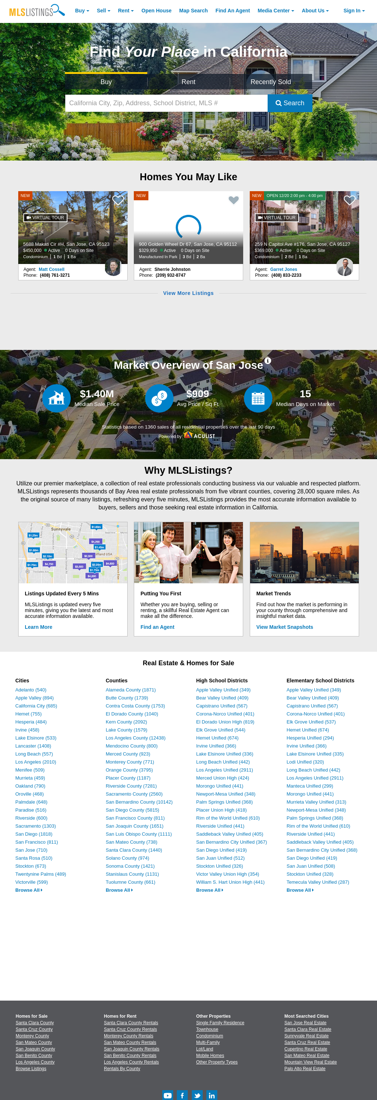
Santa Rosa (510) (34, 858)
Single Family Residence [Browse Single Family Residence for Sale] (220, 1022)
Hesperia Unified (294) (310, 738)
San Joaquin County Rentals (131, 1049)
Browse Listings (31, 1068)
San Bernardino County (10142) (139, 802)
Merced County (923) (128, 754)
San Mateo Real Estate (306, 1055)
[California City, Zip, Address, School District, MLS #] (166, 103)
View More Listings (188, 293)
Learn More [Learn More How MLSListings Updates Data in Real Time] (38, 627)
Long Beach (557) (34, 754)
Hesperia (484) (31, 722)
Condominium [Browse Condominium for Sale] (209, 1035)
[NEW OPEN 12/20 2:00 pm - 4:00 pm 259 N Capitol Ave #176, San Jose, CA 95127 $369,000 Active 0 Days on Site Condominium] (304, 227)
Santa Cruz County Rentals (130, 1029)
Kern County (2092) (126, 722)
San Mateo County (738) (132, 842)
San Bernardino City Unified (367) (231, 842)
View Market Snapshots (284, 627)
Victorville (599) (31, 882)
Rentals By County (122, 1068)
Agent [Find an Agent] (232, 10)
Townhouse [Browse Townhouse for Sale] (207, 1029)
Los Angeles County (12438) (136, 738)
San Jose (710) (31, 850)
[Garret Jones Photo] (345, 264)
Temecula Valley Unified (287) (318, 882)
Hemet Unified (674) (217, 738)
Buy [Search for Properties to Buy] (106, 82)
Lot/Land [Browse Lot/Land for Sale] (204, 1049)
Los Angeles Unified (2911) (224, 770)
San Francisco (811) (36, 842)
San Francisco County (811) (135, 818)
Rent (123, 10)
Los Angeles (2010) (35, 762)
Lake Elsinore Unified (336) (224, 754)
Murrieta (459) (30, 778)
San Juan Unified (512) (220, 858)
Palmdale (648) (31, 802)
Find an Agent (158, 627)
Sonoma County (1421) (130, 866)
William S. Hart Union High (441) (230, 882)
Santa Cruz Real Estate (307, 1042)
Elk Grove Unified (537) (311, 722)
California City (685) (36, 706)
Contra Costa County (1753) (135, 706)
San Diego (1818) (34, 834)
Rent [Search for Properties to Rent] (188, 82)
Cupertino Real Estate (305, 1049)
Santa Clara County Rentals (131, 1022)
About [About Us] (313, 10)
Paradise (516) (30, 810)
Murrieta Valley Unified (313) (316, 802)
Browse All (29, 890)
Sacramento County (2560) (134, 794)
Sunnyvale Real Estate (306, 1035)
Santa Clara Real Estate (307, 1029)
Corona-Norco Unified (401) (225, 714)
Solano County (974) (127, 858)
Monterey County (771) (130, 762)
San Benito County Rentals (130, 1055)
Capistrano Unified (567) (222, 706)
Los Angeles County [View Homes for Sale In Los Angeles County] (35, 1062)
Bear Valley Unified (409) (222, 698)
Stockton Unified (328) (310, 874)
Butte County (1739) (127, 698)
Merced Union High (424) (222, 778)
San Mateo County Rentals (130, 1042)
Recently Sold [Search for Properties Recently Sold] (270, 82)
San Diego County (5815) (132, 810)
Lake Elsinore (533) (36, 738)
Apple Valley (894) (34, 698)
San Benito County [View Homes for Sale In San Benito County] (34, 1055)
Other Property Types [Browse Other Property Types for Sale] (217, 1062)
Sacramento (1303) (35, 826)
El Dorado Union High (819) (225, 722)
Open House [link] (156, 10)
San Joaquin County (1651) (134, 826)
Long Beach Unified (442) (223, 762)
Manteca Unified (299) (310, 786)
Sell (101, 10)
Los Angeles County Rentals (131, 1062)
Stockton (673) (30, 866)
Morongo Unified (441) (219, 786)
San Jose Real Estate (305, 1022)
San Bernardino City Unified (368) (322, 850)
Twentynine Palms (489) (40, 874)
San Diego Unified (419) (221, 850)
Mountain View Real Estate (310, 1062)
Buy (80, 10)
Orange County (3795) (129, 770)
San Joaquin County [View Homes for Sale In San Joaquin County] (35, 1049)
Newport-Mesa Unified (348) (226, 794)
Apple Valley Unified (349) (223, 690)
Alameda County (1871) (131, 690)
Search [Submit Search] (290, 103)
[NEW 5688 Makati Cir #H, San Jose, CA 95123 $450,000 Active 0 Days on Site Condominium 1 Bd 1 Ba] (73, 227)
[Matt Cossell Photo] (113, 264)
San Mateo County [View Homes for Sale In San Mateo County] (34, 1042)
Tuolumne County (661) (130, 882)
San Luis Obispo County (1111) (139, 834)
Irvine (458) (27, 730)
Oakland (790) (30, 786)
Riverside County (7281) (131, 786)
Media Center (274, 10)
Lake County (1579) (126, 730)
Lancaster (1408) (33, 746)
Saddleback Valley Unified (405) (229, 834)
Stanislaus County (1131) (132, 874)
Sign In (352, 10)
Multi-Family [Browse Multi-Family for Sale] (208, 1042)
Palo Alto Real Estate (305, 1068)
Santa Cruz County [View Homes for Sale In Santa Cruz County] (34, 1029)
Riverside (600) (31, 818)
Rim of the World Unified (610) (228, 818)
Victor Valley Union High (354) (227, 874)
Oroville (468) (29, 794)
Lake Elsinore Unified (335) (315, 754)
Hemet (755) (28, 714)
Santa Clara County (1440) (134, 850)
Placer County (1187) (128, 778)
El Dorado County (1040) (132, 714)
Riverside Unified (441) (220, 826)
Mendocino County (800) (132, 746)
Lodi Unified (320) (305, 762)
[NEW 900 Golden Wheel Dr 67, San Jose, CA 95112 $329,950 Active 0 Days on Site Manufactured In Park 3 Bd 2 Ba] (188, 227)
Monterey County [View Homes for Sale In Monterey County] (32, 1035)
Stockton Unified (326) (219, 866)
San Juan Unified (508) (311, 866)
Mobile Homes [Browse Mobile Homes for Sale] (210, 1055)
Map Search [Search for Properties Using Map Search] (193, 10)
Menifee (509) (29, 770)
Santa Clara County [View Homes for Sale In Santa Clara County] (35, 1022)
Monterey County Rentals (128, 1035)
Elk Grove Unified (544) (220, 730)
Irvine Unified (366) (216, 746)
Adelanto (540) (30, 690)
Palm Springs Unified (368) (224, 802)
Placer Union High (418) (221, 810)
